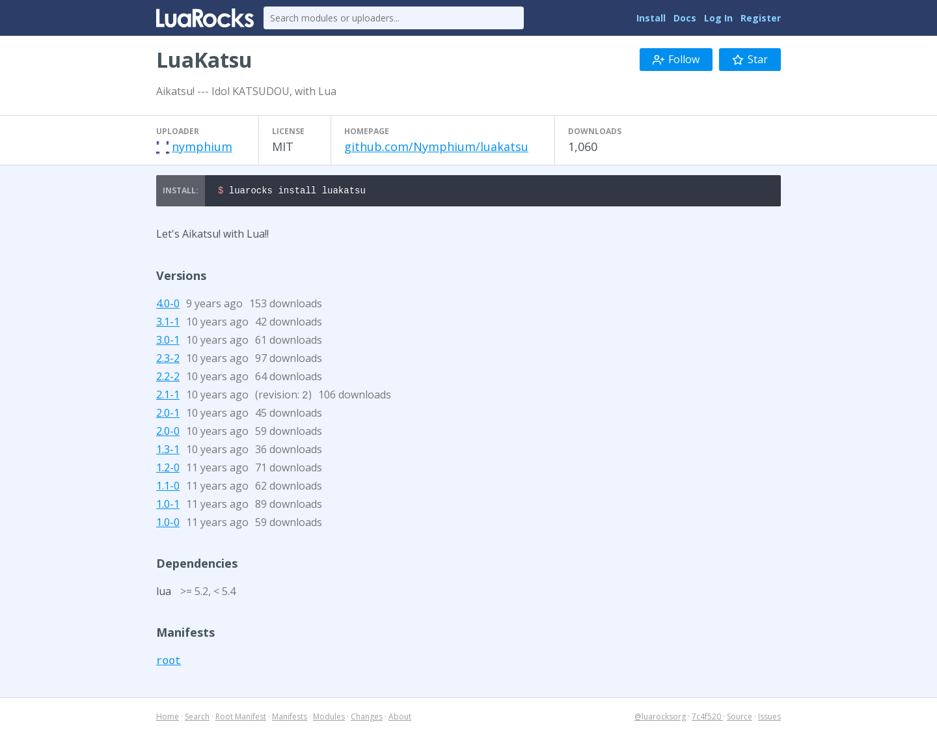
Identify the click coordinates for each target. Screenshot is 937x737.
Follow (676, 59)
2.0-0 (168, 433)
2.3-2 (168, 360)
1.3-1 (168, 451)
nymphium (202, 146)
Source (739, 718)
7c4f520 (707, 718)
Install (651, 18)
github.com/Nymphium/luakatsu (436, 146)
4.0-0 (168, 305)
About (399, 718)
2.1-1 (168, 396)
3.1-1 (168, 323)
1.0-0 (168, 524)
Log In (718, 18)
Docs (684, 18)
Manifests (289, 718)
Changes (367, 718)
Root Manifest (240, 718)
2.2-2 (168, 378)
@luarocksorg (660, 718)
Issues (769, 718)
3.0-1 (168, 342)
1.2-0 (168, 469)
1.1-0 (168, 487)
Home (167, 718)
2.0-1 (168, 415)
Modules (329, 718)
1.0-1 (168, 506)
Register (760, 18)
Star (750, 59)
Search (197, 718)
